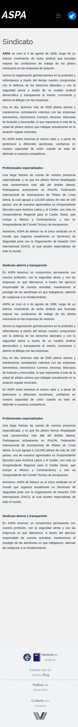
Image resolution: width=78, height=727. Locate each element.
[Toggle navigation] (58, 16)
